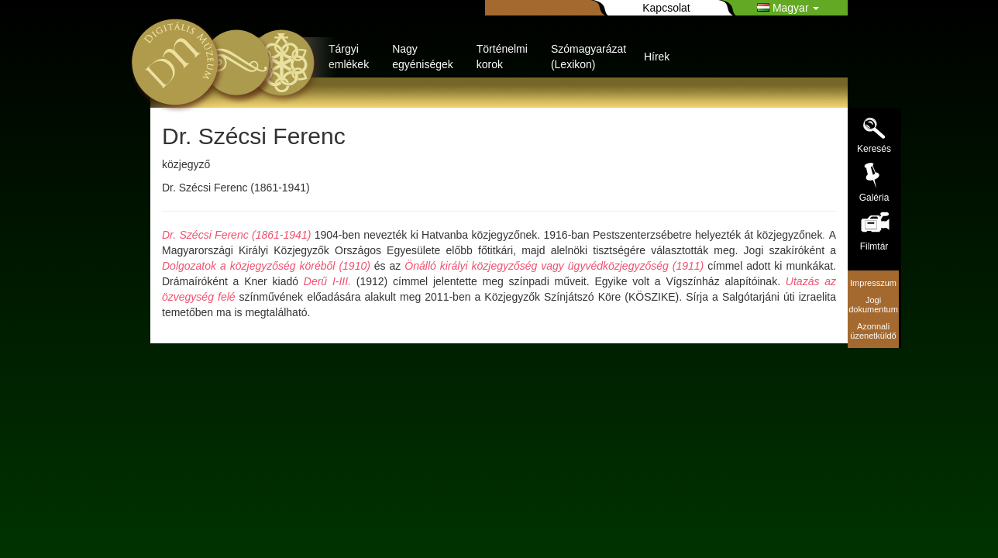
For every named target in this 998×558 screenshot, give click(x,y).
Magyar (788, 8)
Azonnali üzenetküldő (873, 331)
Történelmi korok (502, 57)
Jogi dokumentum (873, 304)
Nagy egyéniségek (422, 57)
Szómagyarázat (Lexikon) (588, 57)
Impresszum (873, 283)
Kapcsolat (666, 8)
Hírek (656, 56)
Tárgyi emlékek (349, 57)
